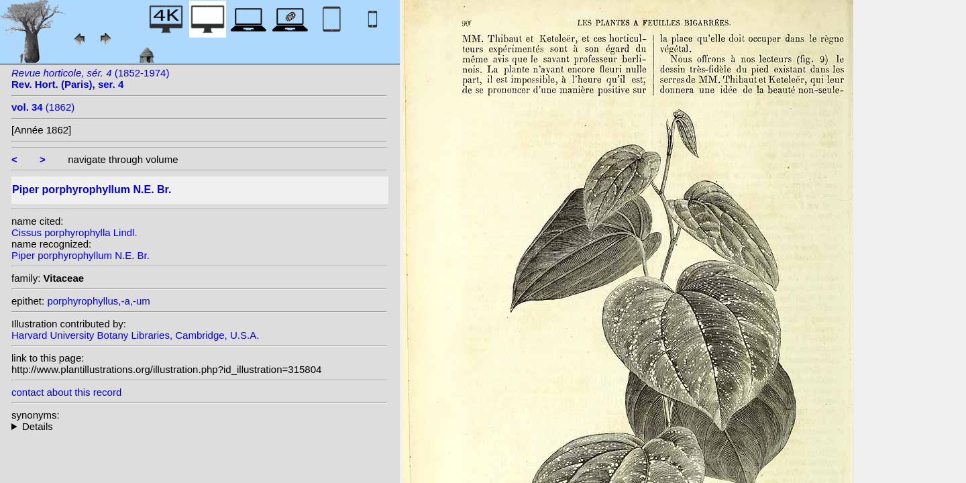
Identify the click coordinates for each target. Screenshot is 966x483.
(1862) (42, 107)
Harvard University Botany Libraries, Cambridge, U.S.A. (135, 335)
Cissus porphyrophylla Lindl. (74, 232)
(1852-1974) (90, 78)
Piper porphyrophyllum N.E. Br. (80, 255)
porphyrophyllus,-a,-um (98, 301)
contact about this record (66, 392)
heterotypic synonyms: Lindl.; (199, 426)
